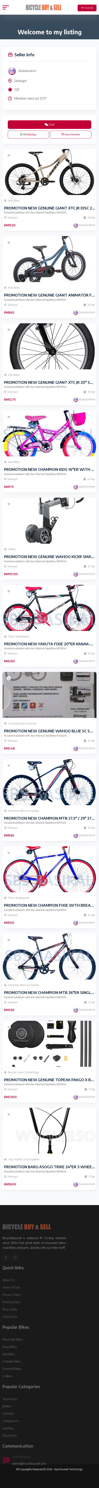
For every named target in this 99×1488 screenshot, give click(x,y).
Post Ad (87, 7)
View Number (70, 134)
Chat (49, 124)
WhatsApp (28, 134)
